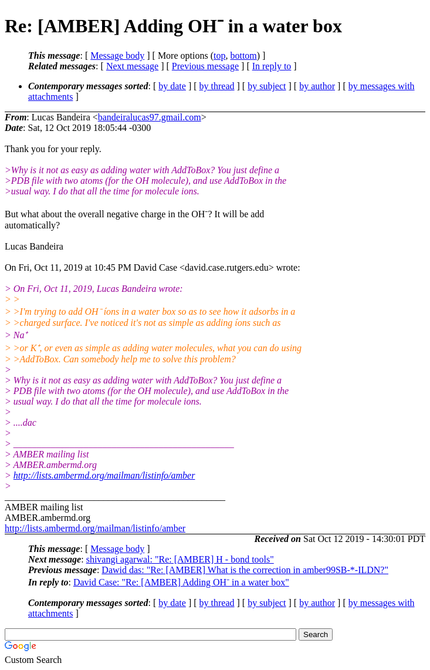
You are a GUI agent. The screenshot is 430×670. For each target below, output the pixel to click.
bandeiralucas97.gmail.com (149, 117)
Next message (132, 66)
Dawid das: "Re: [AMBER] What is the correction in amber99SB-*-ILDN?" (244, 570)
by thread (217, 86)
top (219, 55)
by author (317, 86)
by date (172, 86)
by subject (267, 86)
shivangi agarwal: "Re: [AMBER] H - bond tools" (180, 559)
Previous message (205, 66)
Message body (117, 55)
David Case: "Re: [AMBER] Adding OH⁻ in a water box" (181, 582)
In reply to (272, 66)
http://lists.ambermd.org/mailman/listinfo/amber (104, 475)
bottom (243, 55)
